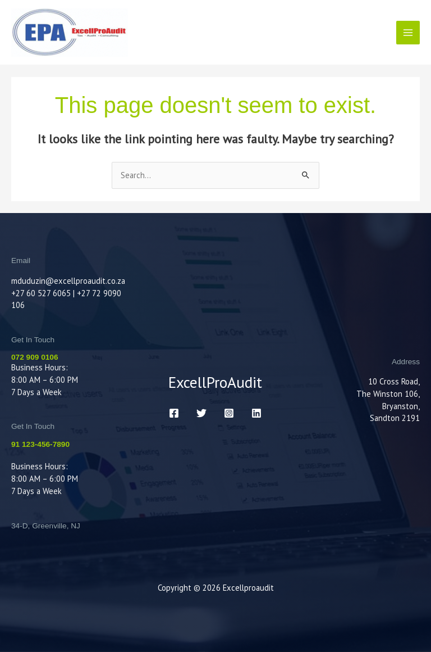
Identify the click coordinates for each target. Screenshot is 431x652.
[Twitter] (201, 413)
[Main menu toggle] (408, 32)
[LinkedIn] (256, 413)
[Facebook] (174, 413)
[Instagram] (229, 413)
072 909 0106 (34, 357)
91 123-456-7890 (40, 444)
